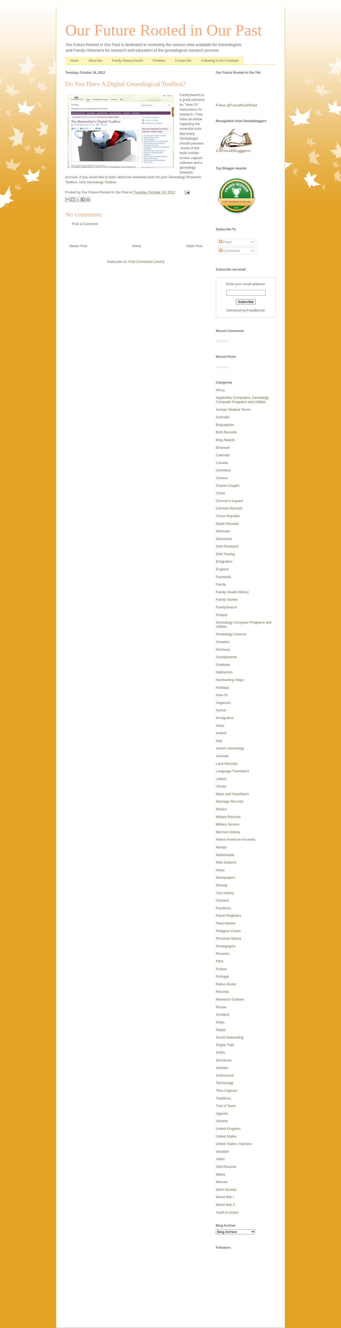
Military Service (227, 824)
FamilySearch (226, 607)
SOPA (220, 1053)
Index (220, 726)
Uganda (222, 1113)
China (220, 493)
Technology (224, 1083)
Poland (221, 969)
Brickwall (222, 448)
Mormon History (228, 832)
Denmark (223, 531)
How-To (222, 695)
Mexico (221, 809)
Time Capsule (226, 1091)
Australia (222, 417)
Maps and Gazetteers (232, 794)
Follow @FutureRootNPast (236, 105)
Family (221, 584)
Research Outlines (230, 999)
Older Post (194, 246)
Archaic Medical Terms (233, 410)
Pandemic (223, 908)
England (222, 569)
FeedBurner (256, 310)
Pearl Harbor (226, 923)
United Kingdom (228, 1129)
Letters (221, 779)
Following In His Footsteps (220, 61)
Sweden (222, 1068)
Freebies (159, 61)
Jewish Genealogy (230, 748)
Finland (221, 615)
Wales (220, 1174)
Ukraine (222, 1121)
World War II (225, 1205)
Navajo (221, 847)
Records (222, 992)
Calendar (223, 455)
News (220, 870)
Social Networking (229, 1037)
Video (220, 1159)
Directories (224, 539)
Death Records (227, 524)
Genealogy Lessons (231, 634)
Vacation (222, 1151)
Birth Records (226, 432)
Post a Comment (85, 224)
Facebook (223, 577)
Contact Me (183, 61)
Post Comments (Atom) (146, 262)
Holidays (222, 688)
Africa (220, 390)
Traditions (223, 1098)
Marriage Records (229, 801)
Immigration (225, 718)
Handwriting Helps (230, 680)
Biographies (225, 425)
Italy (219, 741)
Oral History (225, 893)
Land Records (226, 764)
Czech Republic (228, 516)
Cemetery (223, 470)
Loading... (223, 341)
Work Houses (226, 1190)
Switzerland (225, 1075)
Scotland (222, 1014)
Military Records (228, 817)
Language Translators (232, 771)
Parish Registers (228, 916)
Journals (222, 756)
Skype (220, 1030)
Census (222, 478)
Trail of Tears (226, 1106)
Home (74, 61)
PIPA (220, 961)
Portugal (222, 976)
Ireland (221, 733)
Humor (221, 710)
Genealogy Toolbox (101, 182)
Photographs (226, 946)
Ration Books (226, 984)
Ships (220, 1022)
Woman (222, 1182)
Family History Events (127, 61)
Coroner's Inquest (229, 501)
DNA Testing (225, 554)
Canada (222, 463)
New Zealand (226, 862)
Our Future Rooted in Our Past (163, 30)
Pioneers (222, 954)
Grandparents (226, 657)
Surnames (224, 1060)
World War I (225, 1197)
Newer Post (78, 246)
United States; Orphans (234, 1144)
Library (221, 786)
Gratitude (223, 665)
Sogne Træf (225, 1045)
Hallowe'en (224, 672)
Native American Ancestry (235, 839)
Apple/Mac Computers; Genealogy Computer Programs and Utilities (242, 400)
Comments (229, 251)
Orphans (222, 900)
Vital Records (226, 1167)
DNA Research (227, 546)
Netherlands (225, 855)
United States (226, 1136)
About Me (95, 61)
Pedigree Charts (228, 931)
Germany (223, 649)
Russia (221, 1007)
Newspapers (225, 877)
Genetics (222, 642)
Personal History (228, 938)
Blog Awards (225, 440)
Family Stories (227, 599)
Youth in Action (227, 1212)
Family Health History (232, 592)
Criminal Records (229, 508)
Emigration (224, 561)
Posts (225, 242)
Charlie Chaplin (227, 486)
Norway (222, 885)
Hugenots (223, 703)
